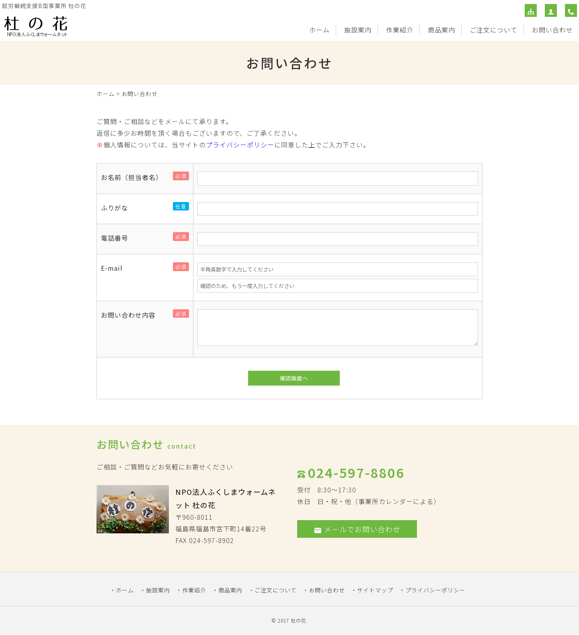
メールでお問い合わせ (357, 529)
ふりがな (118, 207)
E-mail (115, 268)
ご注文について (493, 30)
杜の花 (298, 620)
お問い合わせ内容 (131, 315)
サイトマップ (375, 590)
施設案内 (358, 30)
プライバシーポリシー (240, 144)
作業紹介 (399, 30)
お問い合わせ (552, 30)
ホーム (319, 30)
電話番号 (118, 238)
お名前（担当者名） (135, 177)
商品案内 (441, 30)
